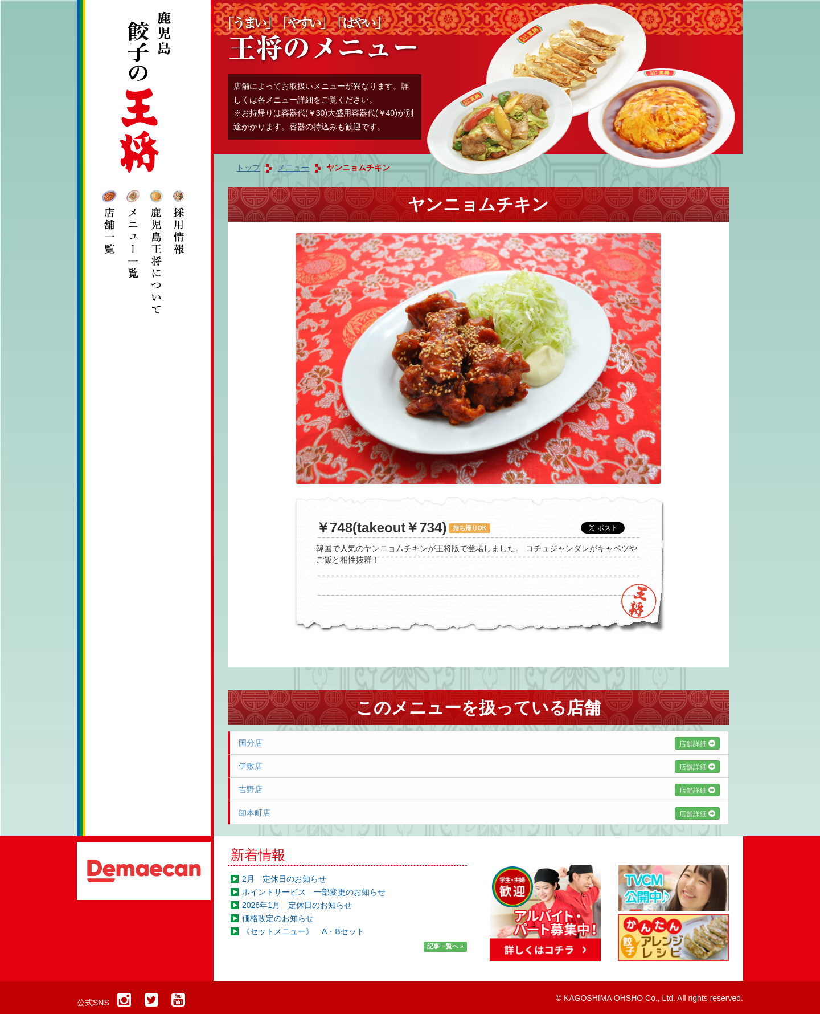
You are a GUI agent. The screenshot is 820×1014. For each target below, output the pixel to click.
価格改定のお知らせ (278, 918)
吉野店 (479, 789)
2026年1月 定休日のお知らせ (297, 905)
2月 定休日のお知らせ (284, 878)
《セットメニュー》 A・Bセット (303, 931)
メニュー (293, 167)
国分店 (479, 742)
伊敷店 (479, 766)
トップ (248, 167)
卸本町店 (479, 812)
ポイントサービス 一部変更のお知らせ (314, 892)
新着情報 (258, 854)
